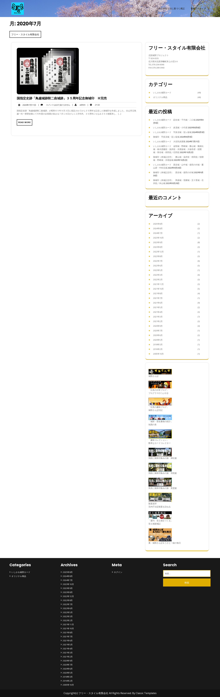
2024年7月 (158, 233)
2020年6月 (158, 335)
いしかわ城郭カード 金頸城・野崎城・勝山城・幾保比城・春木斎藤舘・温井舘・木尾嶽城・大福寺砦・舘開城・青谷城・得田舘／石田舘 (178, 149)
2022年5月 (158, 270)
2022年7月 (158, 261)
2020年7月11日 (26, 105)
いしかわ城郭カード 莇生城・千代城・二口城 (174, 119)
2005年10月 (158, 353)
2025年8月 (158, 223)
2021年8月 (158, 293)
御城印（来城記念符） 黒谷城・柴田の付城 (173, 172)
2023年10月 (158, 237)
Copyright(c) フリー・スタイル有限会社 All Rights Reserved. (98, 693)
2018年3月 (158, 344)
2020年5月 (158, 339)
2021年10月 (158, 288)
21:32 (93, 104)
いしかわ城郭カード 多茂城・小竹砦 (170, 127)
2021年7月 (158, 298)
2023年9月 (158, 242)
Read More (24, 122)
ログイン (118, 572)
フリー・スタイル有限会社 (25, 34)
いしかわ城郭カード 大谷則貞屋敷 (169, 141)
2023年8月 (158, 247)
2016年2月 (158, 349)
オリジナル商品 (160, 97)
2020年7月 (158, 330)
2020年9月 (158, 326)
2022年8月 (158, 256)
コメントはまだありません (54, 104)
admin (78, 104)
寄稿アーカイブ (198, 8)
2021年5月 (158, 307)
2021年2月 (158, 321)
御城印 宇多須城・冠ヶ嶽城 (166, 136)
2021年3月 (158, 316)
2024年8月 (158, 228)
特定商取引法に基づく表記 (172, 8)
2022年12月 (158, 251)
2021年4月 (158, 312)
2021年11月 (158, 284)
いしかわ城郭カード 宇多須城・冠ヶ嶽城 (172, 132)
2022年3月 (158, 274)
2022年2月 (158, 279)
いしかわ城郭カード (162, 92)
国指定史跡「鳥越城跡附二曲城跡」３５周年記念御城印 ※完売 (62, 98)
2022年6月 (158, 265)
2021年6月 (158, 302)
